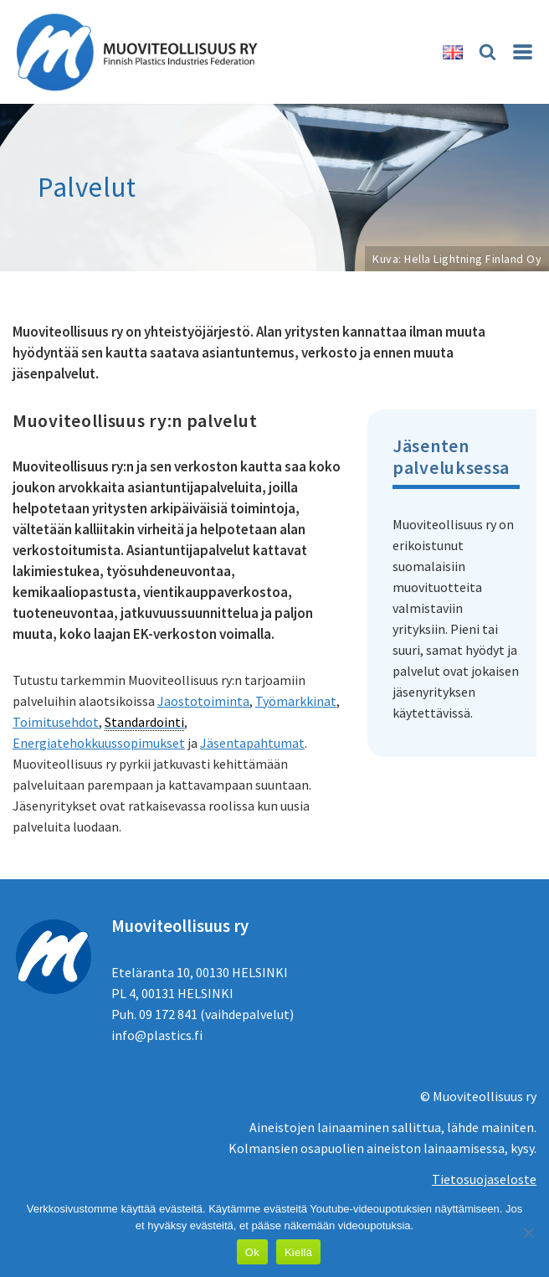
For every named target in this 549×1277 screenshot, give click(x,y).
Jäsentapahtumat (252, 742)
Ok (252, 1252)
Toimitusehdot (56, 721)
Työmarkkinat (295, 701)
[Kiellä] (528, 1232)
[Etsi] (487, 51)
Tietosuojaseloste (484, 1179)
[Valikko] (522, 52)
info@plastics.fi (157, 1035)
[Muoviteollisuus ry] (142, 52)
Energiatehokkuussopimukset (99, 742)
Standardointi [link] (144, 721)
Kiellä (298, 1252)
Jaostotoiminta (203, 701)
